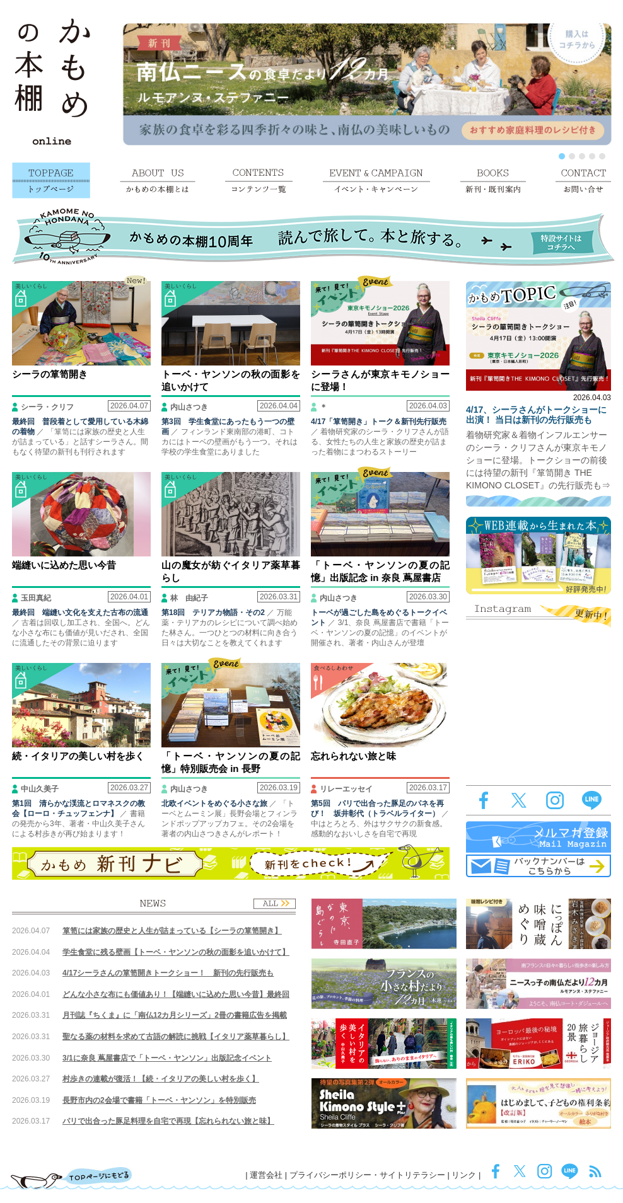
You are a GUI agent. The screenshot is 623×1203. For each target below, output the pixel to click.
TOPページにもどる (71, 1177)
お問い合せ (583, 181)
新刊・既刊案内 (493, 181)
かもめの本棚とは (157, 181)
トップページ (51, 181)
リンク (463, 1175)
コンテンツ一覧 (259, 181)
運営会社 (266, 1175)
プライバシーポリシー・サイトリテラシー (367, 1175)
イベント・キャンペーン (376, 181)
